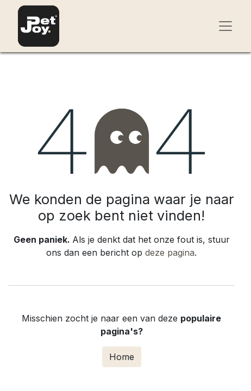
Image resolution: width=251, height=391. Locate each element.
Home (121, 356)
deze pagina (169, 252)
